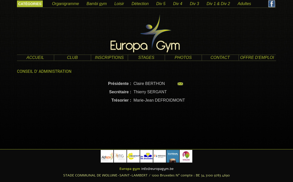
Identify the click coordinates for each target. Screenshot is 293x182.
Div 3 (194, 4)
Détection (140, 4)
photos (183, 57)
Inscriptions (109, 57)
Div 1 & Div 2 (218, 4)
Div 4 (177, 4)
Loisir (119, 4)
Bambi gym (97, 4)
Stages (146, 57)
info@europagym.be (157, 168)
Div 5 (160, 4)
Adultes (244, 4)
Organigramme (65, 4)
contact (220, 57)
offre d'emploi (257, 57)
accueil (35, 57)
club (72, 57)
